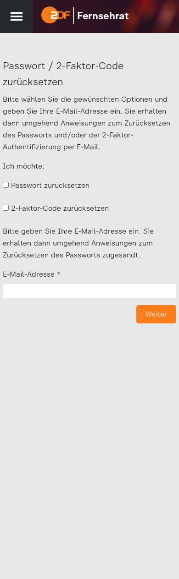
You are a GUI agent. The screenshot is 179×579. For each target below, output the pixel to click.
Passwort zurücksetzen (50, 185)
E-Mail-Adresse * (32, 274)
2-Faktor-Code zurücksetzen (60, 208)
